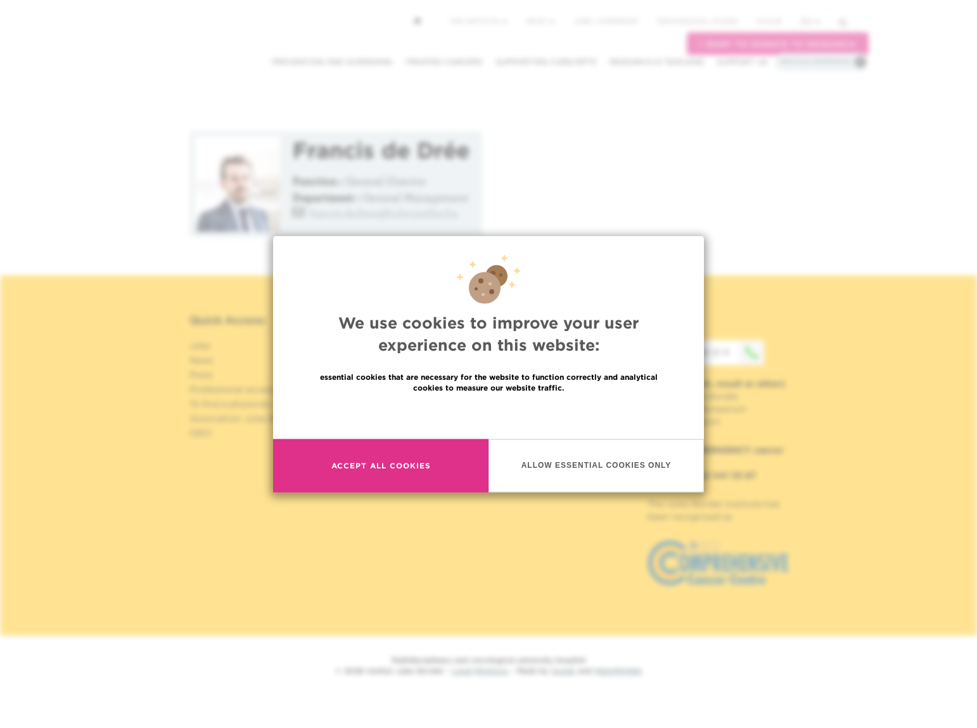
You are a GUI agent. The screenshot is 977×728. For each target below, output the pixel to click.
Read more (488, 415)
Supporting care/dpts (546, 61)
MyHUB (769, 21)
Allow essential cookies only (596, 465)
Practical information (815, 61)
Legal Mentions (480, 670)
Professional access (697, 21)
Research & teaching (657, 61)
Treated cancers (444, 61)
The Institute (478, 21)
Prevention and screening (332, 61)
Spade (563, 670)
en (810, 21)
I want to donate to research (777, 44)
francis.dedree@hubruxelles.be (383, 213)
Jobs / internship (605, 21)
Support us (742, 61)
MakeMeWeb (618, 670)
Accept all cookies (381, 466)
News (540, 21)
